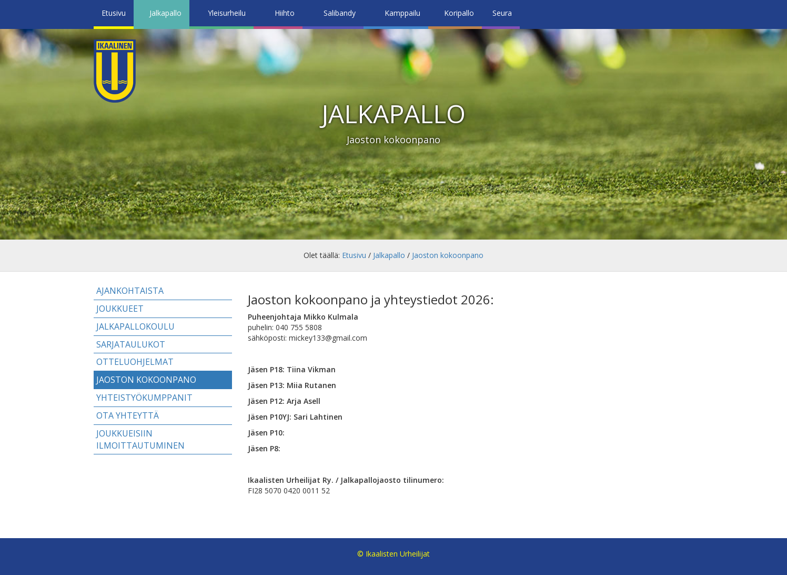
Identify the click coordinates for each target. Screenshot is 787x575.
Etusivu (114, 13)
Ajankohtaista (130, 290)
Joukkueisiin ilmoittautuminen (140, 439)
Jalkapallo (165, 13)
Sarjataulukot (130, 344)
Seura (502, 13)
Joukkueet (120, 308)
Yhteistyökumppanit (144, 397)
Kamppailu (402, 13)
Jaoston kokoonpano (447, 255)
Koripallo (459, 13)
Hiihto (285, 13)
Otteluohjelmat (135, 362)
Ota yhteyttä (127, 415)
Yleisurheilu (227, 13)
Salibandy (340, 13)
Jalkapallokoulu (135, 326)
